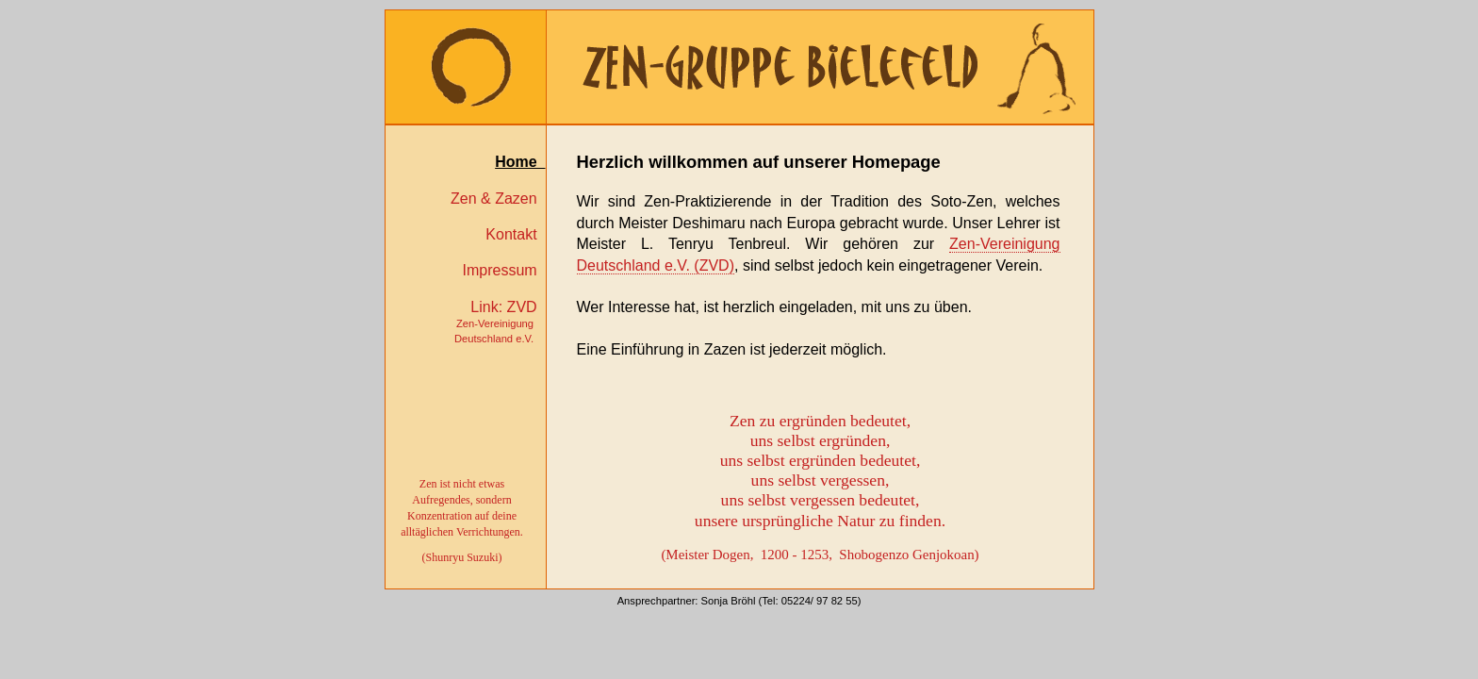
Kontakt (515, 234)
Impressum (503, 270)
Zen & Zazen (498, 198)
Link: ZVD (500, 321)
